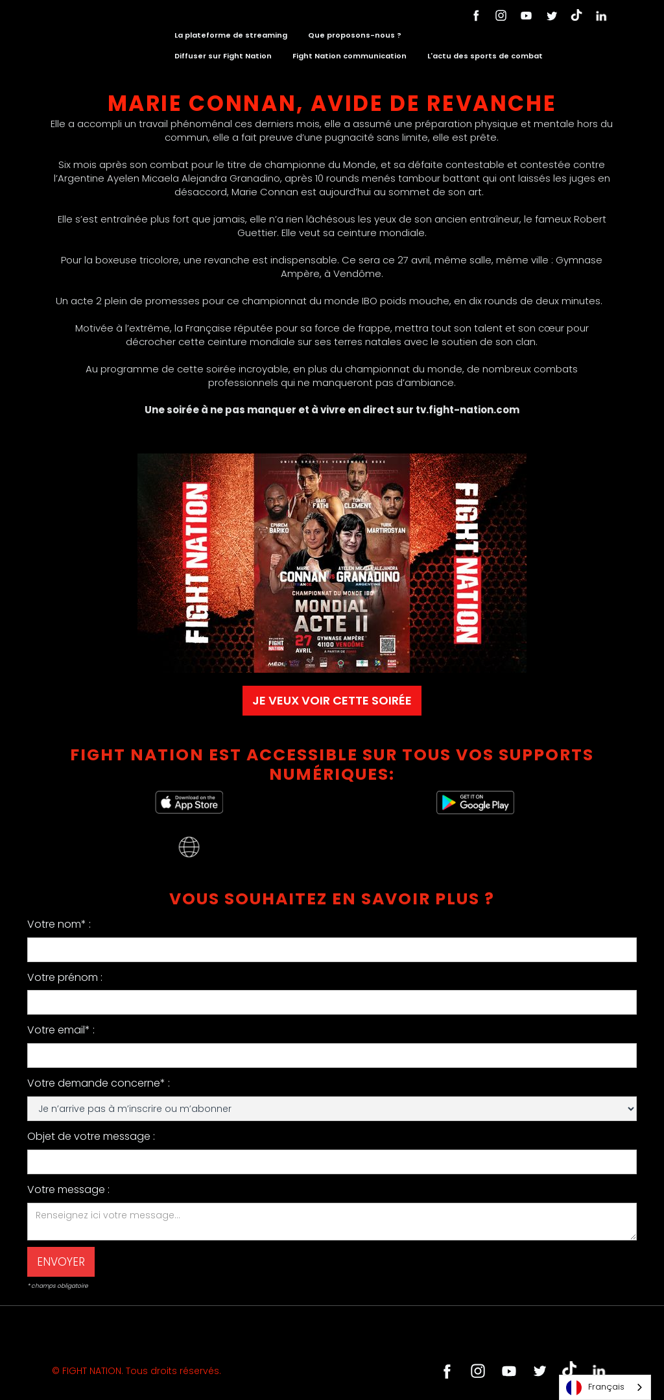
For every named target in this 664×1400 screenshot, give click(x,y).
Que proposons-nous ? (354, 35)
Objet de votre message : (91, 1136)
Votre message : (68, 1189)
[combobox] (605, 1387)
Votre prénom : (64, 977)
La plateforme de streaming (230, 35)
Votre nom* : (59, 924)
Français (595, 1387)
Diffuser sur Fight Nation (223, 56)
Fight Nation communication (349, 56)
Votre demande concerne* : (98, 1083)
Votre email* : (61, 1029)
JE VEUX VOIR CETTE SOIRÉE (332, 700)
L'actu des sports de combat (485, 56)
